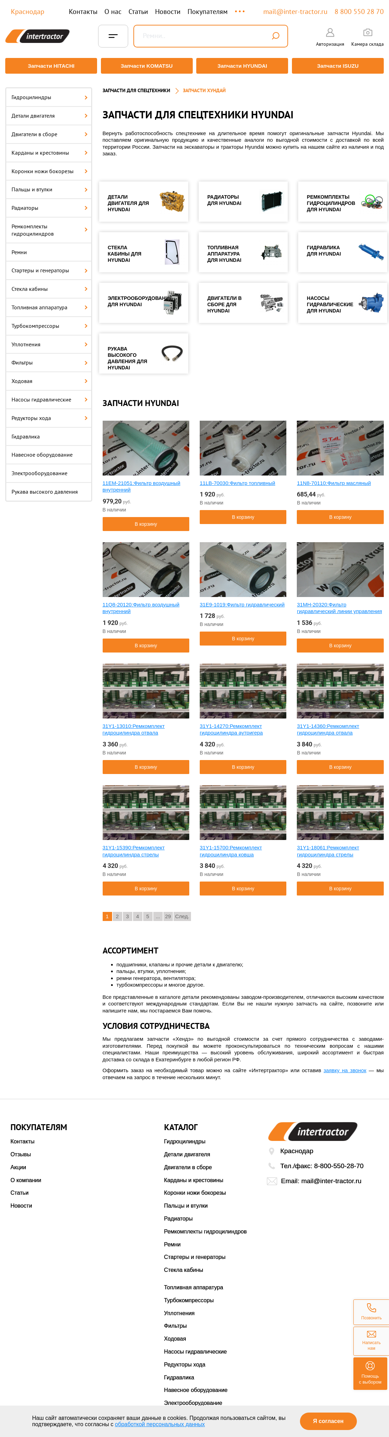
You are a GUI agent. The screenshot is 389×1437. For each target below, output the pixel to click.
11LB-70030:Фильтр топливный (237, 479)
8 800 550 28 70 (359, 11)
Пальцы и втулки (50, 186)
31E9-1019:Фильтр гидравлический (242, 601)
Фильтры (50, 359)
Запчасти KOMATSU (146, 65)
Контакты (83, 11)
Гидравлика (26, 432)
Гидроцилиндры (50, 93)
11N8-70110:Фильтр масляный (334, 479)
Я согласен (328, 1421)
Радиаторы (50, 204)
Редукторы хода (50, 414)
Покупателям (208, 11)
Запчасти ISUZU (339, 65)
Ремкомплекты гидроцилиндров (50, 227)
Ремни (19, 248)
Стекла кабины (50, 285)
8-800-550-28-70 (339, 1162)
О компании (25, 1177)
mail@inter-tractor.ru (295, 11)
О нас (113, 11)
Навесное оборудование (42, 451)
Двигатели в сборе (50, 130)
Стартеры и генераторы (50, 267)
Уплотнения (50, 340)
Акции (18, 1164)
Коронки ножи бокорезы (50, 167)
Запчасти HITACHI (50, 65)
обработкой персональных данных (160, 1424)
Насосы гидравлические (50, 396)
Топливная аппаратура (50, 304)
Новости (168, 11)
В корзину (146, 520)
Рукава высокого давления (45, 488)
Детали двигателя (50, 112)
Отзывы (20, 1151)
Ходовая (50, 377)
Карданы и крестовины (50, 149)
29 (168, 913)
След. (182, 913)
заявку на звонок (345, 1067)
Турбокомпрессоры (50, 322)
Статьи (138, 11)
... (240, 8)
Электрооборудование (39, 469)
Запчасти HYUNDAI (243, 65)
